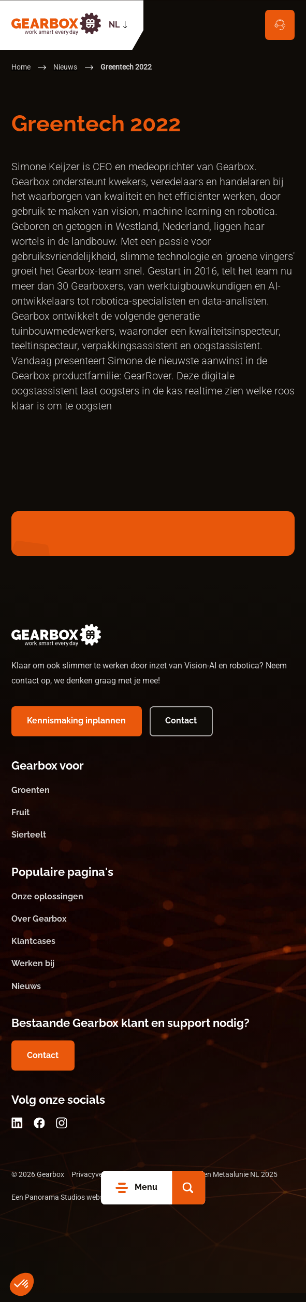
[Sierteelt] (153, 844)
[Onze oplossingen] (153, 906)
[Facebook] (39, 1132)
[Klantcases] (153, 950)
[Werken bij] (153, 973)
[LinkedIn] (17, 1132)
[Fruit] (153, 822)
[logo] (56, 22)
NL (114, 25)
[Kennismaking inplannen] (76, 730)
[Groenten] (153, 799)
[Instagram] (61, 1132)
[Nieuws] (153, 995)
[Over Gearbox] (153, 928)
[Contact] (280, 25)
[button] (188, 1187)
